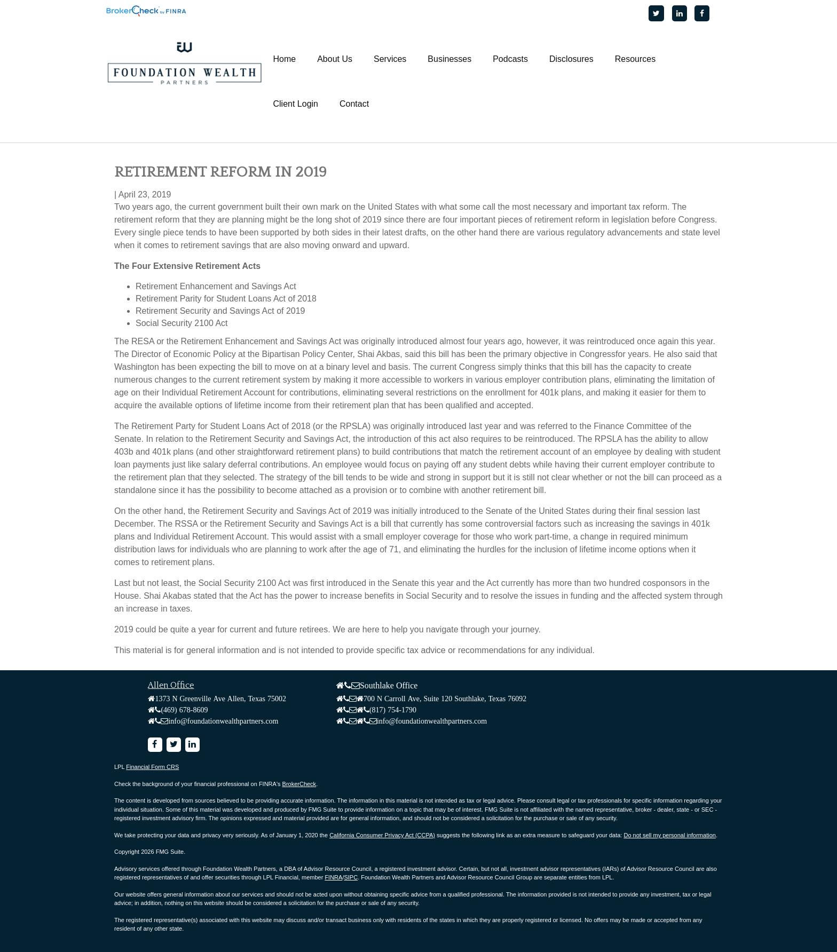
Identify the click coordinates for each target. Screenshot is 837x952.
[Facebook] (701, 13)
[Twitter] (656, 13)
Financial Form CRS (152, 767)
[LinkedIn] (679, 13)
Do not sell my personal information (669, 835)
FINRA (333, 877)
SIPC (351, 877)
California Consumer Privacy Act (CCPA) (382, 835)
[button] (334, 59)
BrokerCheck (299, 784)
